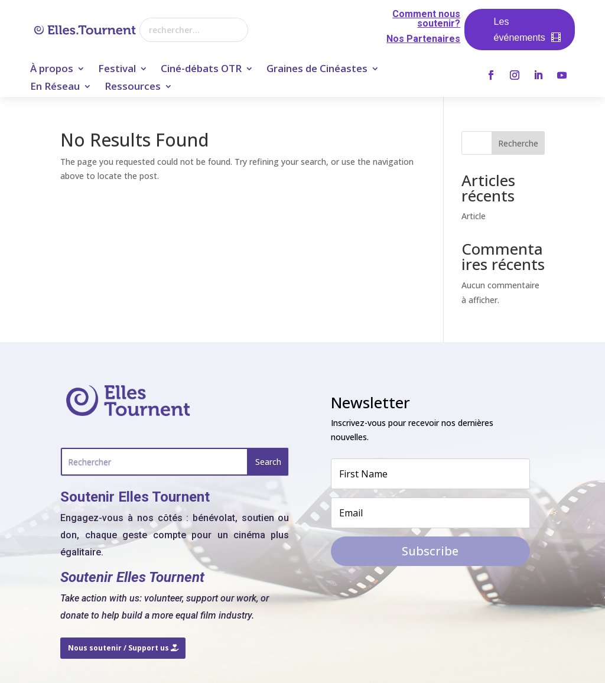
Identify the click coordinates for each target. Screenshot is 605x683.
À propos (51, 69)
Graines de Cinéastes (316, 69)
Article (473, 216)
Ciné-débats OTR (201, 69)
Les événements (519, 30)
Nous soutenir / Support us (118, 648)
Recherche (518, 143)
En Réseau (55, 87)
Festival (117, 69)
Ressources (133, 87)
